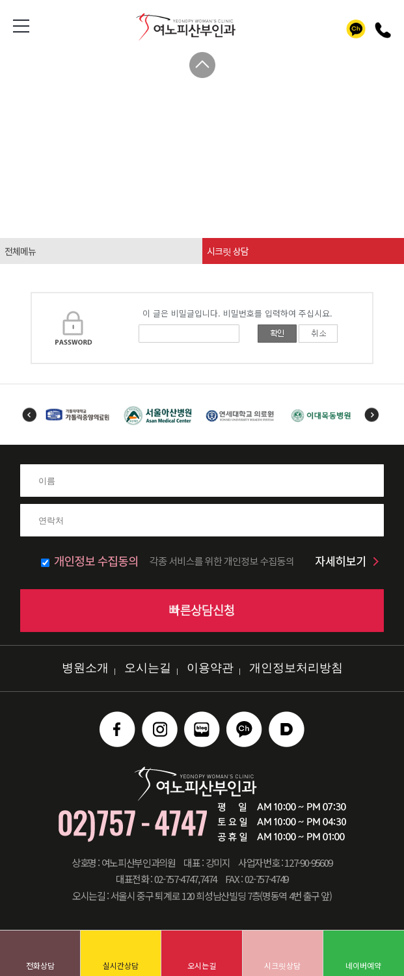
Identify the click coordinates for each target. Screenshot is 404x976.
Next (372, 414)
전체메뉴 (20, 250)
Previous (29, 414)
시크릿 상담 (228, 250)
